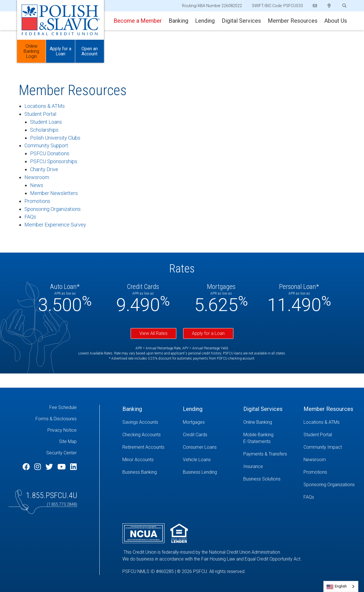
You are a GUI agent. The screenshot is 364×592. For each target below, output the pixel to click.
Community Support (46, 145)
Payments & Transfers (265, 454)
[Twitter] (50, 467)
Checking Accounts (141, 434)
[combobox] (340, 586)
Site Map (68, 441)
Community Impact (323, 447)
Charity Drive (44, 169)
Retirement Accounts (143, 447)
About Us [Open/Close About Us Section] (335, 20)
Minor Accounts (138, 459)
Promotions (37, 201)
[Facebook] (27, 467)
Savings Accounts (140, 422)
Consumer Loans (200, 447)
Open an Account (89, 51)
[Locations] (329, 5)
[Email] (315, 5)
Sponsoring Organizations (52, 209)
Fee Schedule (63, 407)
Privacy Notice (62, 430)
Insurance (253, 466)
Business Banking (139, 472)
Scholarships (44, 130)
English (341, 586)
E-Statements (257, 441)
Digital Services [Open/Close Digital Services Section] (241, 20)
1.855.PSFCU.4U (51, 495)
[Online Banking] (269, 422)
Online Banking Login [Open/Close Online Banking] (31, 51)
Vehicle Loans (197, 459)
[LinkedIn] (73, 467)
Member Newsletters (54, 193)
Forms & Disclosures (56, 418)
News (36, 185)
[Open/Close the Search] (344, 6)
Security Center (61, 452)
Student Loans (46, 122)
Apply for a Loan (208, 333)
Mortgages (194, 422)
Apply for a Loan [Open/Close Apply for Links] (60, 51)
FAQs (30, 217)
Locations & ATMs (44, 106)
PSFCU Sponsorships (53, 161)
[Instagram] (38, 467)
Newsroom (36, 177)
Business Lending (200, 472)
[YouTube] (62, 467)
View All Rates (153, 333)
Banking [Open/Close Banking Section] (178, 20)
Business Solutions (262, 479)
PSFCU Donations (49, 153)
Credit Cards (195, 434)
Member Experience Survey (55, 225)
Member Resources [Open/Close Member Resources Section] (292, 20)
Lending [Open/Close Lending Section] (205, 20)
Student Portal (40, 114)
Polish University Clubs (55, 138)
